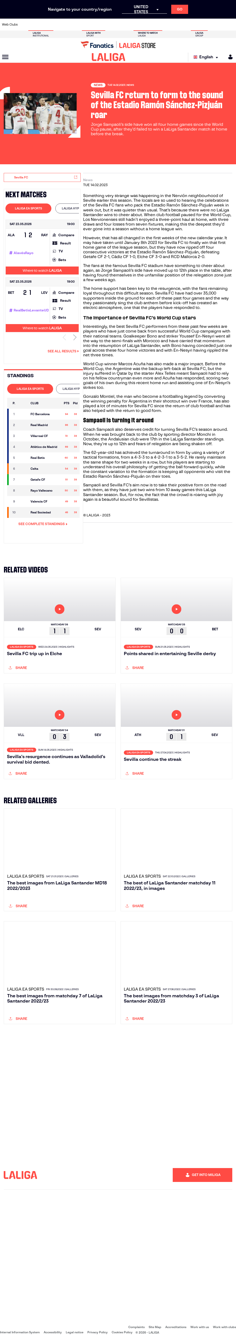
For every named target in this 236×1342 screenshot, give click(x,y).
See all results (63, 351)
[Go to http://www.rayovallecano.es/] (122, 24)
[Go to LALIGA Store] (118, 44)
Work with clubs (224, 1327)
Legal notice (74, 1332)
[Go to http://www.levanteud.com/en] (111, 24)
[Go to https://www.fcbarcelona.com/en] (79, 24)
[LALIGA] (108, 57)
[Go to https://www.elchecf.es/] (68, 24)
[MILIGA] (229, 57)
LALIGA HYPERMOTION (78, 208)
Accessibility (53, 1332)
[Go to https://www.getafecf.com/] (89, 24)
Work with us (199, 1327)
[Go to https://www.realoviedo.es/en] (187, 24)
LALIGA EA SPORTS (28, 208)
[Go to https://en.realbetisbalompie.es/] (165, 24)
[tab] (28, 208)
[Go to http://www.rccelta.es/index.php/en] (133, 24)
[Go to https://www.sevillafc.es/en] (208, 24)
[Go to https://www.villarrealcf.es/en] (230, 24)
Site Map (155, 1327)
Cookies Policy (122, 1332)
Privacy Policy (97, 1332)
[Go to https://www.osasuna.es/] (46, 24)
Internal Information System (20, 1332)
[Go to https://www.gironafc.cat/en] (100, 24)
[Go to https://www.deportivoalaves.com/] (57, 24)
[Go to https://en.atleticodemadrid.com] (35, 24)
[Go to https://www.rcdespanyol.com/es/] (143, 24)
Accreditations (175, 1327)
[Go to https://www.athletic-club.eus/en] (25, 24)
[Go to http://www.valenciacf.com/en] (219, 24)
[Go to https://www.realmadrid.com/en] (176, 24)
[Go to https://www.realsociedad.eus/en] (198, 24)
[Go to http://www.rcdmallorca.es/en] (154, 24)
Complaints (136, 1327)
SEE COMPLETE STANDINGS (42, 524)
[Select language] (207, 57)
